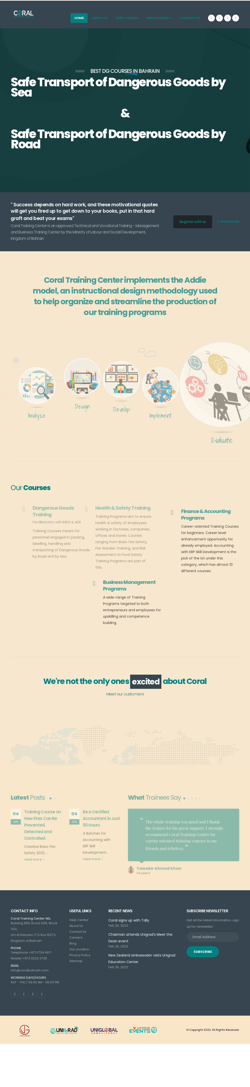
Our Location (79, 950)
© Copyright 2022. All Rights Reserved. (212, 1031)
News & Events (158, 18)
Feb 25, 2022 (118, 927)
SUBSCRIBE (203, 953)
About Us (99, 18)
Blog (72, 945)
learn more (230, 221)
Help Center (78, 921)
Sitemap (76, 962)
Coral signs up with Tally (128, 921)
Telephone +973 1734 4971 (31, 954)
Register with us (192, 221)
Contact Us (189, 18)
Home (79, 18)
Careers (76, 939)
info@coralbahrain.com (30, 971)
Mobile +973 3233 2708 (29, 959)
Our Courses (127, 18)
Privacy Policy (79, 956)
